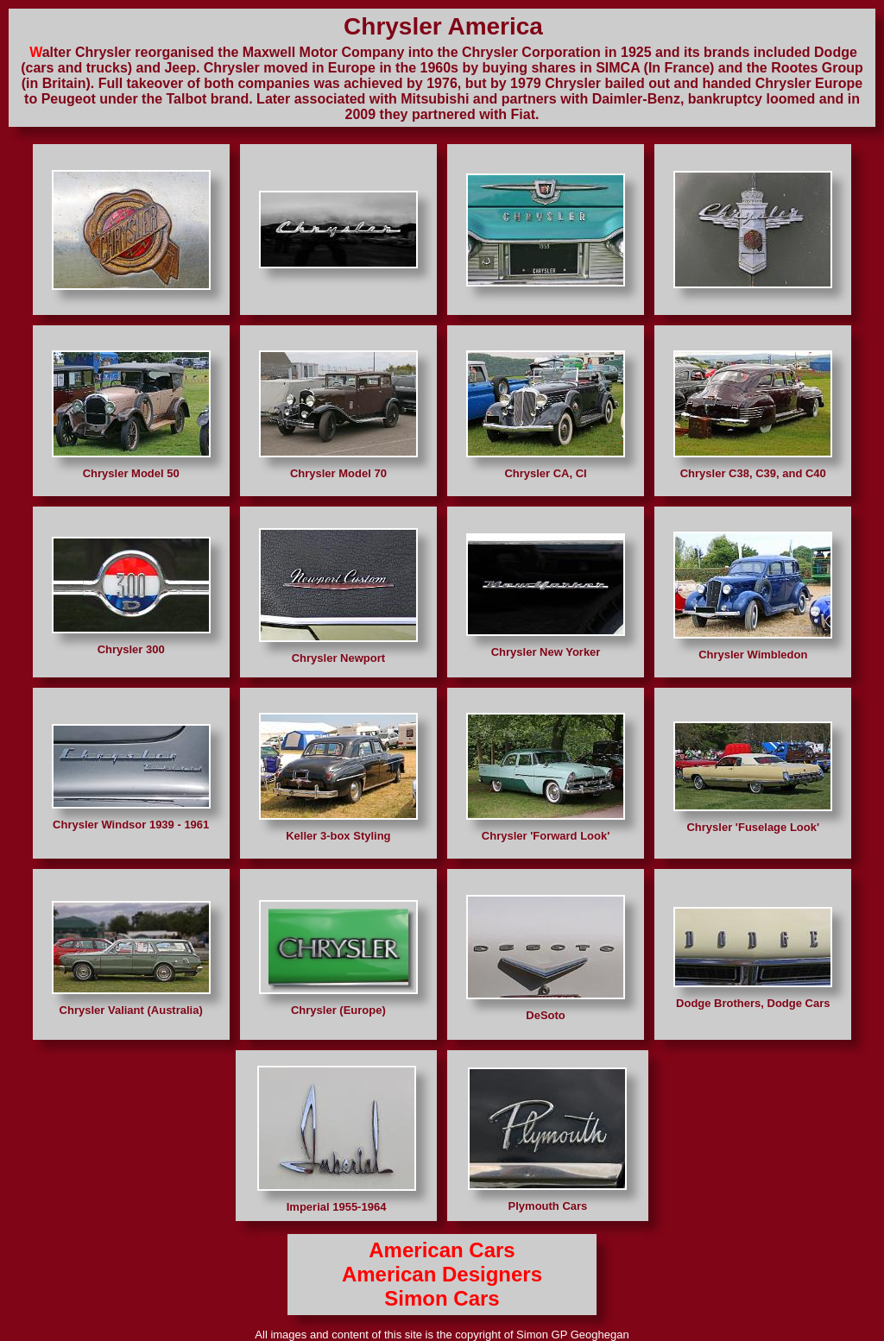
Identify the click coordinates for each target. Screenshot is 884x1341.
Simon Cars (441, 1298)
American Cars (442, 1250)
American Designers (442, 1274)
